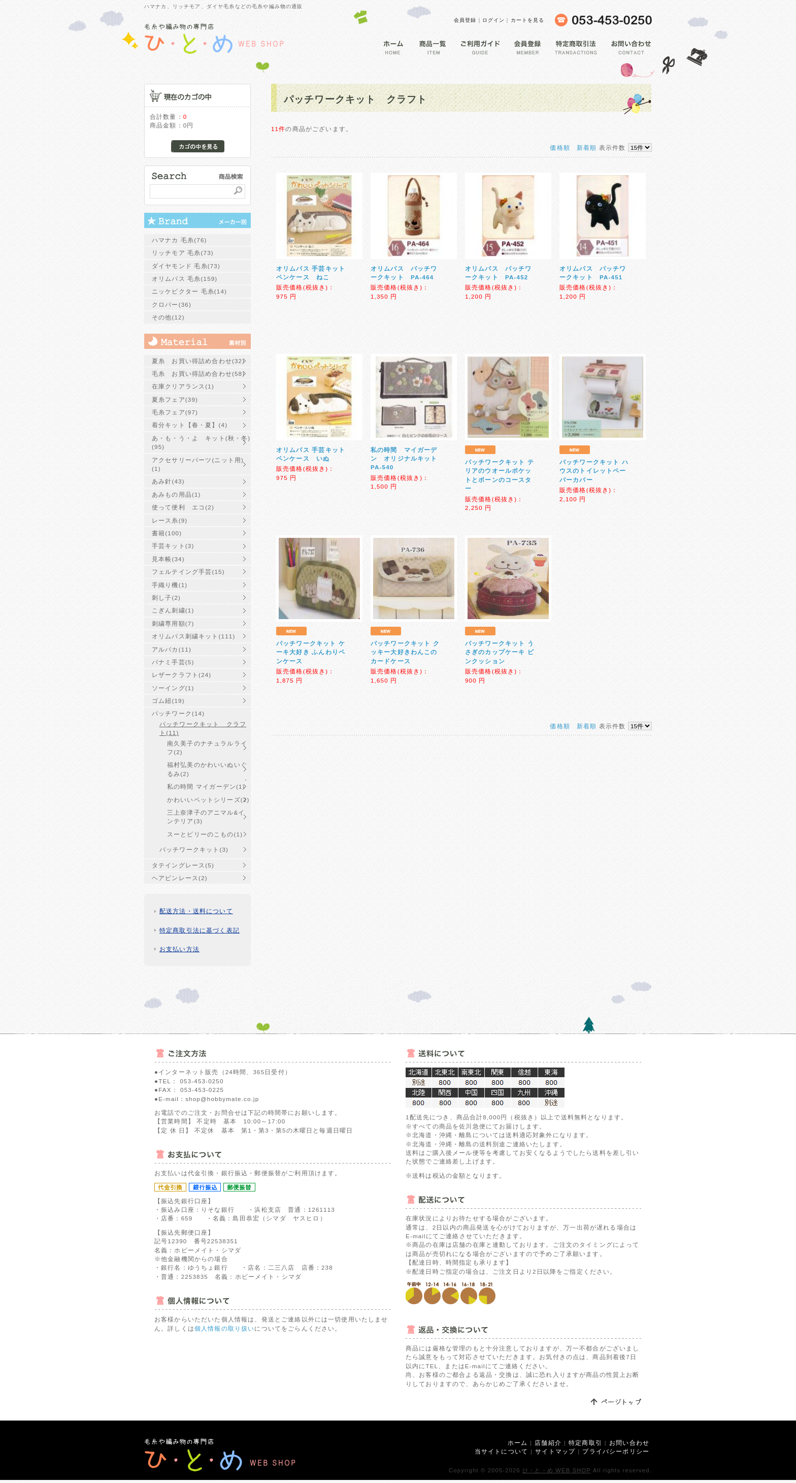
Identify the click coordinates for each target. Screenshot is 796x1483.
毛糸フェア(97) (175, 412)
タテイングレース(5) (183, 865)
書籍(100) (167, 533)
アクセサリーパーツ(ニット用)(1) (198, 464)
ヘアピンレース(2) (180, 878)
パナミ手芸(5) (173, 662)
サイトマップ (555, 1451)
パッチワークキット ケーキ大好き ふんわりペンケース (310, 652)
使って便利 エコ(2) (183, 507)
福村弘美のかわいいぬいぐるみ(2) (207, 769)
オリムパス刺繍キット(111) (193, 636)
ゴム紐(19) (168, 700)
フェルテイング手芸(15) (188, 571)
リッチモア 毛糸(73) (183, 252)
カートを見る (528, 20)
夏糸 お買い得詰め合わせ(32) (198, 361)
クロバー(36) (171, 304)
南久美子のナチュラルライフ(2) (207, 747)
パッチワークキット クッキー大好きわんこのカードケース (405, 652)
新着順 (586, 147)
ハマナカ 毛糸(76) (179, 240)
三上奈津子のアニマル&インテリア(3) (206, 816)
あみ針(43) (168, 481)
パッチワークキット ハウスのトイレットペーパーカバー (593, 471)
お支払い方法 (179, 949)
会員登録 (465, 20)
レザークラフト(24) (181, 674)
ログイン (493, 20)
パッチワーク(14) (178, 713)
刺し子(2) (166, 597)
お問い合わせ (629, 1442)
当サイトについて (501, 1451)
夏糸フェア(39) (175, 399)
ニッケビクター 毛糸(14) (189, 291)
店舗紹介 (548, 1442)
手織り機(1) (169, 585)
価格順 (560, 147)
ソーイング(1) (173, 688)
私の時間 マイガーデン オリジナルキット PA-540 (407, 458)
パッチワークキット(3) (193, 849)
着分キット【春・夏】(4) (189, 425)
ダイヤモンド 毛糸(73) (186, 266)
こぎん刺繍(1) (173, 610)
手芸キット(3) (173, 545)
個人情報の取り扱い (224, 1328)
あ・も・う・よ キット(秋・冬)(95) (201, 442)
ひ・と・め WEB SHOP (556, 1470)
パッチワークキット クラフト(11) (202, 728)
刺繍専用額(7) (173, 623)
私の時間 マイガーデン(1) (206, 786)
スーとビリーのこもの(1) (205, 834)
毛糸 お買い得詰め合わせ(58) (198, 373)
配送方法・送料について (196, 911)
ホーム (517, 1442)
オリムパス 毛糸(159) (184, 278)
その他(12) (168, 317)
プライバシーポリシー (615, 1451)
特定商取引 (585, 1442)
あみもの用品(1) (176, 494)
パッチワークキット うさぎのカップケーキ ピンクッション (499, 652)
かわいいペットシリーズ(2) (208, 799)
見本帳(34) (168, 559)
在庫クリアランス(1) (183, 386)
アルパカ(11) (171, 649)
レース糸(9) (169, 520)
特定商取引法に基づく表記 (199, 930)
